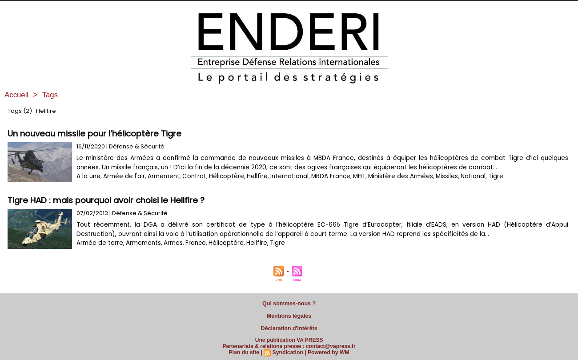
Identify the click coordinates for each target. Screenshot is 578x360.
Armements (141, 243)
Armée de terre (98, 243)
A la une (88, 176)
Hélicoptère (221, 176)
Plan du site (245, 350)
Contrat (190, 176)
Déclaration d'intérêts (289, 326)
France (193, 243)
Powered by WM (327, 350)
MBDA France (322, 176)
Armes (170, 243)
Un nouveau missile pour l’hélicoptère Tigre (96, 134)
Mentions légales (289, 314)
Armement (161, 176)
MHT (349, 176)
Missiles (435, 176)
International (282, 176)
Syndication (288, 350)
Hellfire (251, 176)
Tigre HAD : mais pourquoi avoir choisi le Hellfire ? (109, 200)
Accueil (17, 94)
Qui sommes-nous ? (289, 303)
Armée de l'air (122, 176)
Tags (52, 94)
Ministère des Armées (389, 176)
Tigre (482, 176)
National (461, 176)
